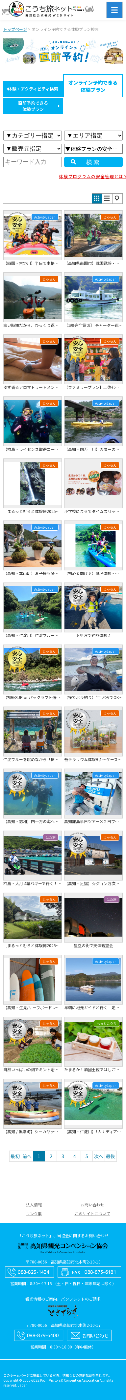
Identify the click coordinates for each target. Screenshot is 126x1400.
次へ (98, 1156)
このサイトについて (92, 1213)
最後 (110, 1156)
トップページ (15, 29)
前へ (27, 1156)
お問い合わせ (92, 1204)
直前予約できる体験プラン (33, 106)
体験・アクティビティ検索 (33, 89)
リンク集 (34, 1213)
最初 (15, 1156)
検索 (93, 162)
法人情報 (34, 1204)
